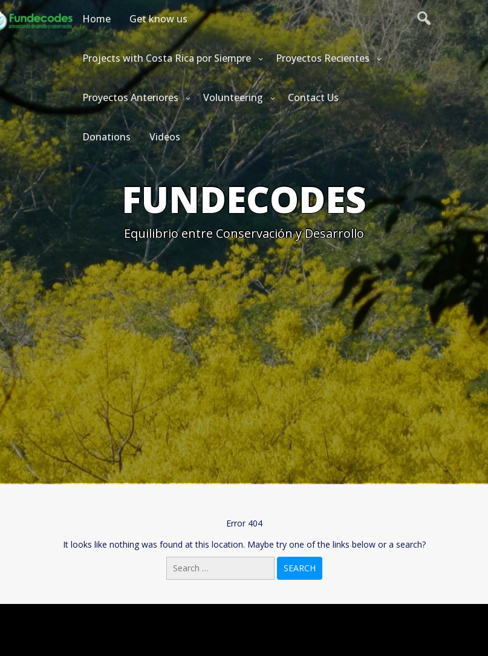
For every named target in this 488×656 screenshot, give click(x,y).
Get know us (158, 18)
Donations (106, 136)
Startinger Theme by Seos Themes (315, 640)
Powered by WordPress (244, 620)
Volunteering (233, 97)
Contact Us (313, 97)
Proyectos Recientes (322, 58)
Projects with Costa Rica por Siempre (166, 58)
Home (96, 18)
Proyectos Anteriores (130, 97)
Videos (164, 136)
